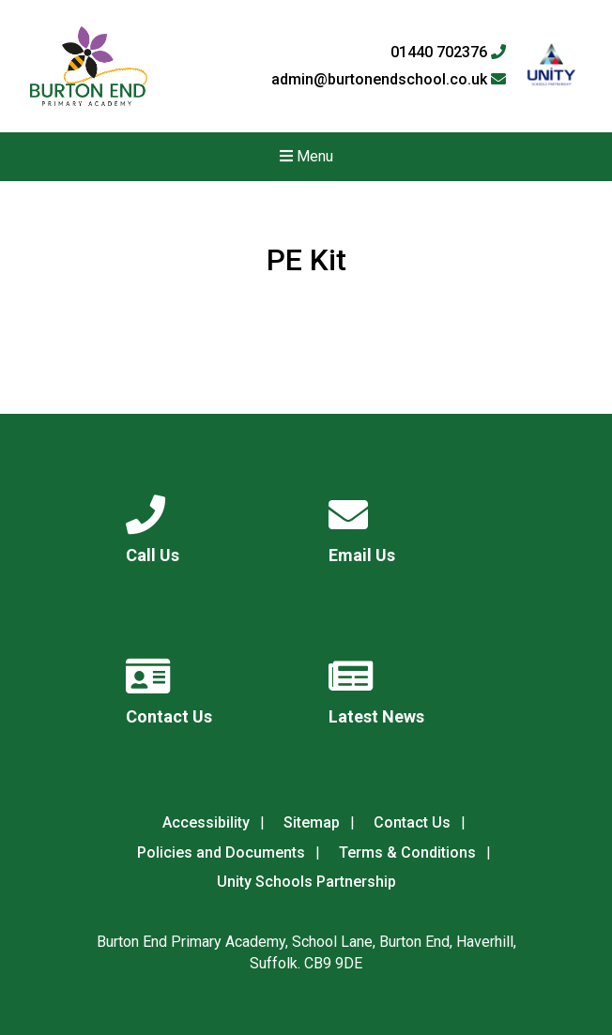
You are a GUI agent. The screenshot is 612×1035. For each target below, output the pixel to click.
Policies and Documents (221, 852)
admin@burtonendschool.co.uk (388, 79)
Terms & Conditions (407, 852)
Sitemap (311, 822)
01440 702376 (448, 52)
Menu (306, 156)
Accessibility (206, 822)
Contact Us (412, 822)
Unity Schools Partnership (306, 881)
